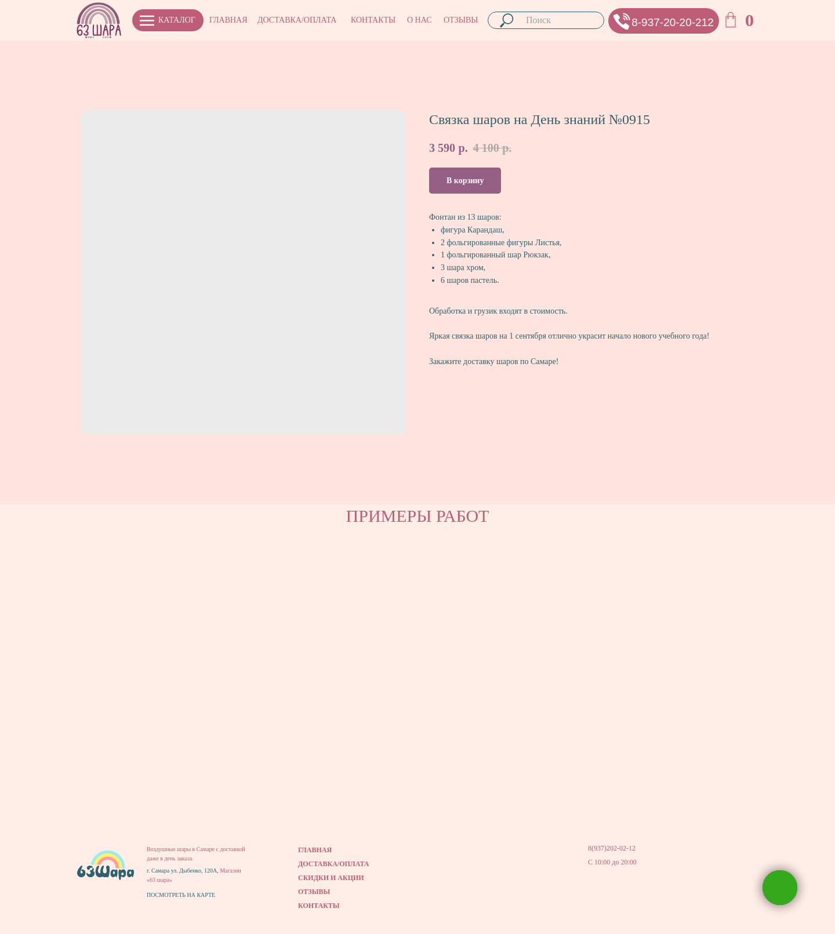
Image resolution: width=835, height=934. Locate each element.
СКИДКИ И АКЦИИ (331, 878)
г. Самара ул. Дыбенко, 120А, (183, 870)
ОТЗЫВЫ (461, 20)
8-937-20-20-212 (672, 22)
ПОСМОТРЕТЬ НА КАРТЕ (181, 895)
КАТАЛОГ (176, 20)
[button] (622, 21)
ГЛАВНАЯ (228, 20)
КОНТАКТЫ (373, 20)
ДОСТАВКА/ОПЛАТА (296, 20)
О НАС (419, 20)
